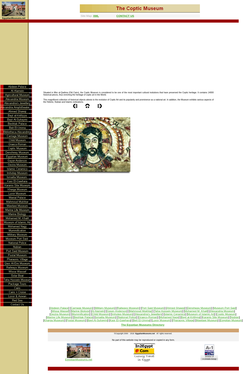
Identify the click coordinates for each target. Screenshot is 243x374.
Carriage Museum (82, 308)
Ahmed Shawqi (175, 308)
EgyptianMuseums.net (78, 359)
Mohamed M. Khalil (196, 311)
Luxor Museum (161, 320)
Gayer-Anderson (117, 311)
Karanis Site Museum (215, 317)
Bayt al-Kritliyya (190, 317)
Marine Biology (80, 311)
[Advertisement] (122, 53)
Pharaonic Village (183, 320)
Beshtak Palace (83, 317)
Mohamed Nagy (169, 317)
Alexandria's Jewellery (148, 314)
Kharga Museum (54, 320)
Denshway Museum (199, 308)
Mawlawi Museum (207, 320)
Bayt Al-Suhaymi (97, 320)
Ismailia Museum (105, 317)
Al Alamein (98, 311)
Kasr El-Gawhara (120, 320)
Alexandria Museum (222, 311)
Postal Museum (75, 320)
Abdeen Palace (59, 308)
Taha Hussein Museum (168, 311)
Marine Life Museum (59, 317)
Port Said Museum (153, 308)
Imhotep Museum (122, 314)
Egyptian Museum (231, 320)
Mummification (80, 314)
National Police (127, 317)
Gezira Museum (60, 314)
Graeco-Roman (148, 317)
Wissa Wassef (60, 311)
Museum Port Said (224, 308)
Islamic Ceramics (174, 314)
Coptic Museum (226, 314)
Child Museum (100, 314)
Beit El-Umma (141, 320)
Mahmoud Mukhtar (140, 311)
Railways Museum (128, 308)
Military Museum (105, 308)
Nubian (234, 317)
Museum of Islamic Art (200, 314)
